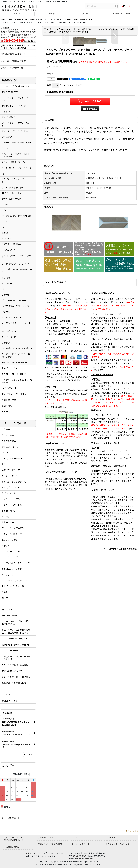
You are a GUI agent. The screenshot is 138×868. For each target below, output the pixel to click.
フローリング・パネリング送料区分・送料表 (111, 398)
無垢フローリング (33, 853)
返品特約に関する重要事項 (60, 152)
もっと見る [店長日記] (29, 756)
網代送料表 (96, 470)
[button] (65, 67)
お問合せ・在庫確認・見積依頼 (122, 608)
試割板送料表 (120, 525)
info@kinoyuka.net (84, 859)
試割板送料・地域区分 (101, 525)
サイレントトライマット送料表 (105, 503)
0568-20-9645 (79, 856)
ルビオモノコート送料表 (102, 434)
